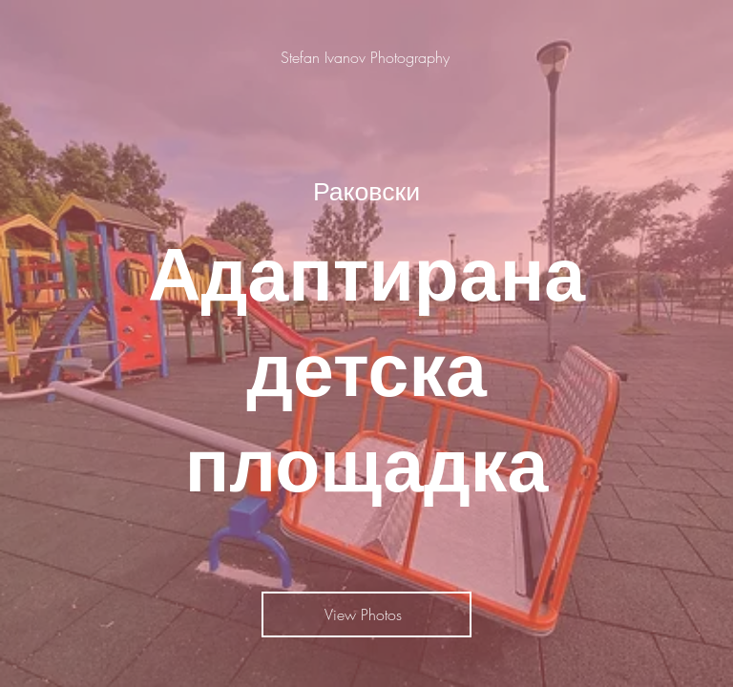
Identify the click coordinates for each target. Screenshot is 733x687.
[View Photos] (366, 614)
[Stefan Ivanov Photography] (367, 57)
